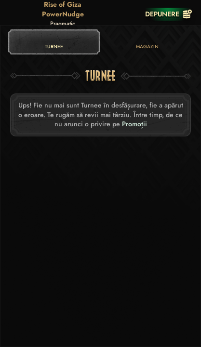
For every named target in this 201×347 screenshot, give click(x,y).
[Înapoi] (14, 14)
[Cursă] (130, 14)
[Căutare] (111, 14)
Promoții (134, 124)
